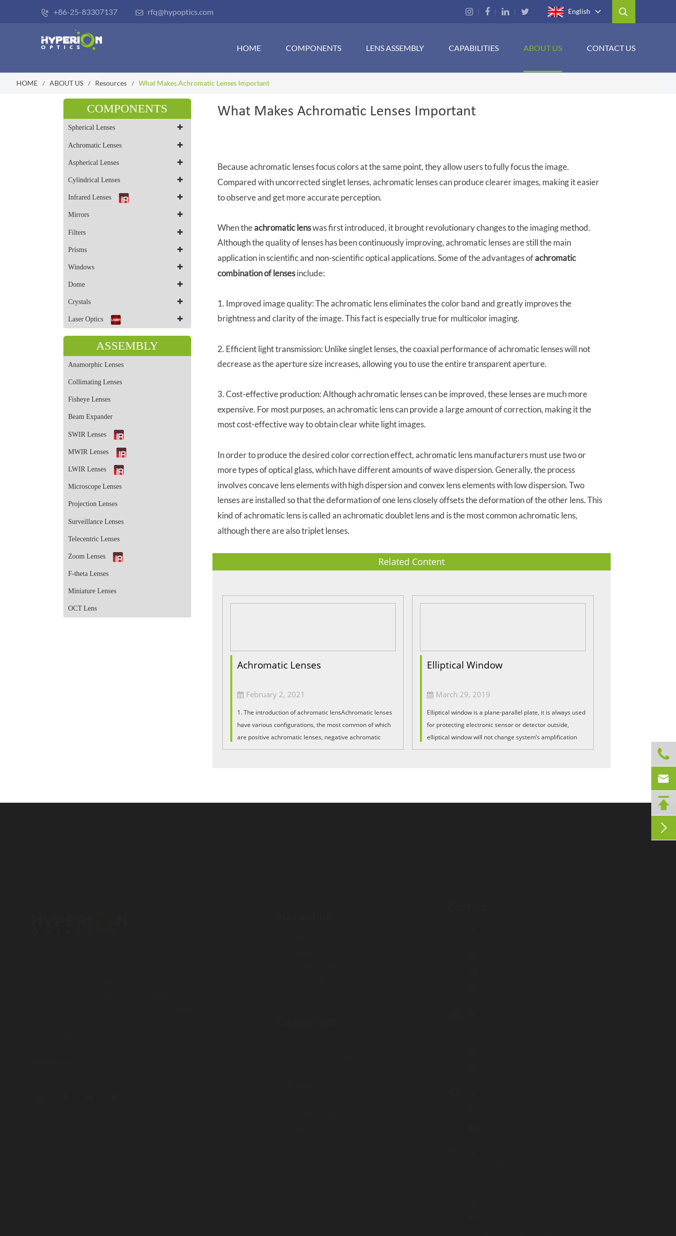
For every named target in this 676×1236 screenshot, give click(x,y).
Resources (111, 83)
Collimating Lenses (95, 382)
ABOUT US (542, 47)
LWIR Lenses (96, 470)
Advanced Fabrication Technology (338, 1052)
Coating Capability (312, 1066)
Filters (127, 232)
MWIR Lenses (97, 453)
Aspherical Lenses (127, 162)
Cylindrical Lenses (127, 180)
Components (313, 47)
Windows (127, 267)
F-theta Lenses (88, 573)
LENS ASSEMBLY (309, 961)
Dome (127, 284)
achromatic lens (282, 227)
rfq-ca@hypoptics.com (514, 1126)
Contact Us (611, 47)
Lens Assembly (395, 47)
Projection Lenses (93, 504)
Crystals (127, 302)
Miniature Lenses (92, 591)
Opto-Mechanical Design (323, 1109)
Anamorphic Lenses (96, 364)
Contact (462, 906)
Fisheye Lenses (89, 399)
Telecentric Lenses (94, 539)
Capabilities (306, 1016)
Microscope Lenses (95, 486)
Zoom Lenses (95, 557)
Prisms (127, 250)
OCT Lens (82, 608)
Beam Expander (90, 416)
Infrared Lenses (127, 197)
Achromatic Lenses (127, 145)
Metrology (298, 1080)
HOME (249, 47)
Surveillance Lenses (96, 521)
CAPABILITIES (474, 47)
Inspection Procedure (317, 1037)
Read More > (58, 1061)
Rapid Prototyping (312, 1124)
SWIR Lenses (96, 435)
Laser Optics (127, 319)
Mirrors (127, 214)
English (569, 11)
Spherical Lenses (127, 127)
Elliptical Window (465, 665)
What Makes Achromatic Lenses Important (204, 83)
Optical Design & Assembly (326, 1095)
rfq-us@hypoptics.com (514, 1068)
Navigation (304, 911)
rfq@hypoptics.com (174, 11)
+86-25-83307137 (79, 11)
